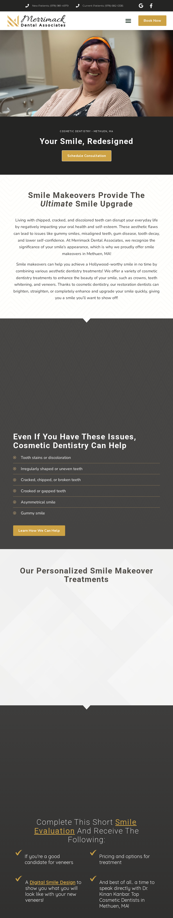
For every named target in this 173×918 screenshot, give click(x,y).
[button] (128, 20)
